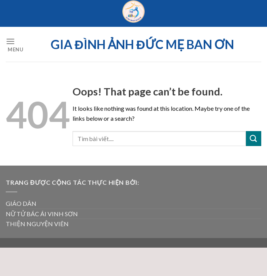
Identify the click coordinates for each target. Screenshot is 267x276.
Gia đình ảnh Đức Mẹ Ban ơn (142, 44)
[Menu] (14, 44)
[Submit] (253, 138)
